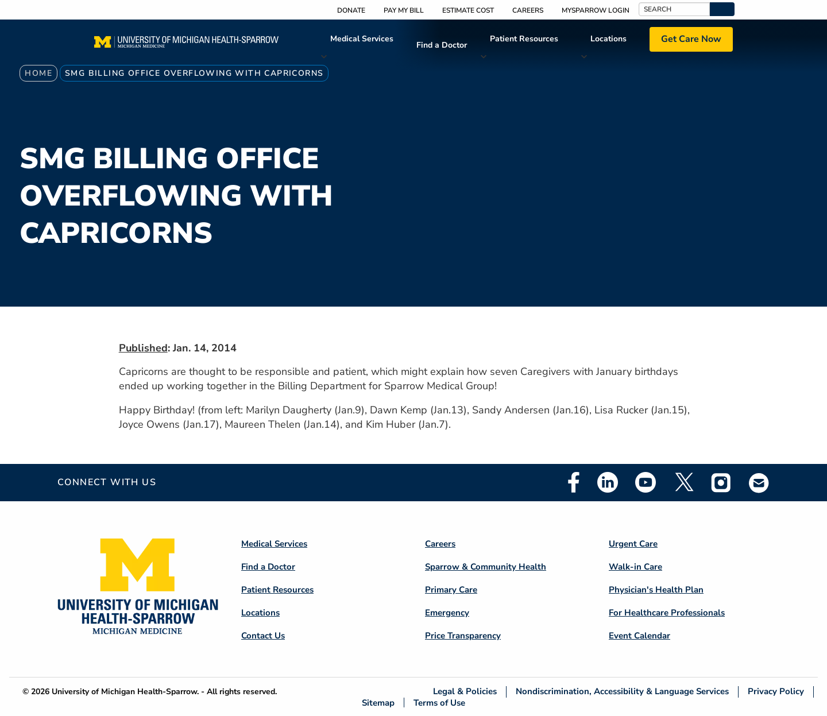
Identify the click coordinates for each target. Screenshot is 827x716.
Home (38, 73)
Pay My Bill (404, 10)
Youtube (645, 482)
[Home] (186, 45)
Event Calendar (639, 635)
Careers (527, 10)
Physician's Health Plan (656, 589)
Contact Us (263, 635)
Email (759, 482)
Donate (351, 10)
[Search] (674, 9)
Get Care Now (691, 39)
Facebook (573, 482)
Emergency (447, 612)
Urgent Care (633, 543)
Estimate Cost (468, 10)
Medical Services (361, 38)
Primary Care (451, 589)
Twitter (683, 482)
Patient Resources (524, 38)
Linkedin (607, 482)
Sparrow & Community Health (485, 566)
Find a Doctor (441, 45)
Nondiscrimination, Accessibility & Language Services (622, 691)
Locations (608, 38)
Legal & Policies (465, 691)
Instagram (721, 482)
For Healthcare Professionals (667, 612)
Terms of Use (439, 702)
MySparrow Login (595, 10)
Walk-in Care (635, 566)
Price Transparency (463, 635)
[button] (722, 9)
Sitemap (378, 702)
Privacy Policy (776, 691)
